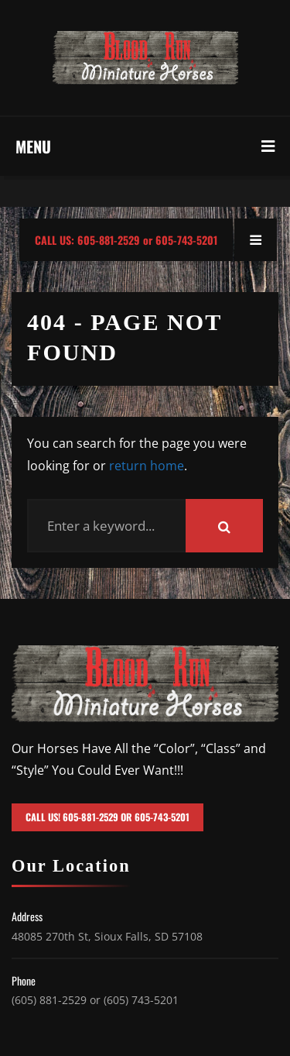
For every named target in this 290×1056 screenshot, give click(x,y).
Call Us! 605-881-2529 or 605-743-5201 (107, 817)
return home (146, 465)
